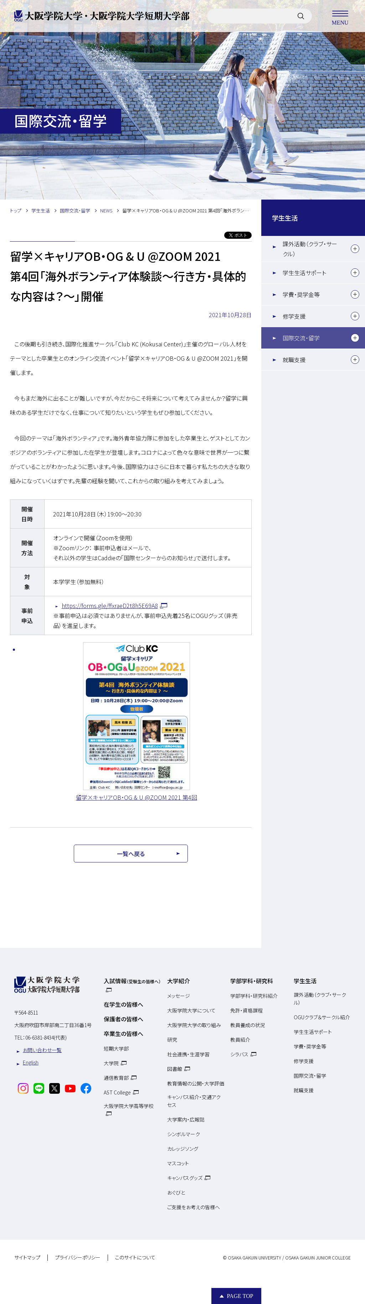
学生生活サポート (304, 272)
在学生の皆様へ (123, 1004)
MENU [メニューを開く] (340, 16)
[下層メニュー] (355, 249)
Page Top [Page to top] (240, 1296)
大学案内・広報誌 (186, 1119)
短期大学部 (116, 1048)
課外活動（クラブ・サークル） (310, 248)
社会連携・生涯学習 (188, 1054)
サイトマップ (27, 1257)
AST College (117, 1092)
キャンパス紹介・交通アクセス (194, 1100)
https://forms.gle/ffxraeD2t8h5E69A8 (110, 605)
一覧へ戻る (131, 853)
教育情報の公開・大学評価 (195, 1083)
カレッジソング (182, 1148)
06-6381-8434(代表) (46, 1037)
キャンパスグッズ (184, 1177)
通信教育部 (116, 1077)
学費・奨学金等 (301, 294)
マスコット (178, 1163)
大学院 (111, 1063)
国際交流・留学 (301, 338)
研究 (172, 1039)
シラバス (239, 1054)
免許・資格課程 (246, 1010)
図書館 (174, 1068)
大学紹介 (178, 980)
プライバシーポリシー (78, 1257)
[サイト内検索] (301, 16)
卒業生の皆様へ (123, 1033)
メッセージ (178, 995)
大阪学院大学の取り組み (194, 1025)
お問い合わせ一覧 (42, 1049)
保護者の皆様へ (123, 1019)
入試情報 (132, 980)
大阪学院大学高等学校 (129, 1105)
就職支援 (294, 359)
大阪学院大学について (191, 1010)
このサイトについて (135, 1257)
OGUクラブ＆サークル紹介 (322, 1017)
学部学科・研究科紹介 (254, 995)
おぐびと (176, 1192)
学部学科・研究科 (251, 980)
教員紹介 (240, 1039)
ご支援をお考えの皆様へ (193, 1207)
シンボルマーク (183, 1134)
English (30, 1062)
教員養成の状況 (247, 1025)
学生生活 (285, 217)
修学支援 (294, 316)
